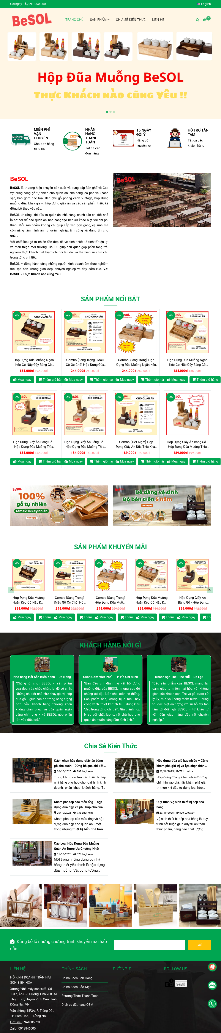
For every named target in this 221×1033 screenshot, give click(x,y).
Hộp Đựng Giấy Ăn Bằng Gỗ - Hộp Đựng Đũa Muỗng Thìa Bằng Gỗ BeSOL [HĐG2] (84, 444)
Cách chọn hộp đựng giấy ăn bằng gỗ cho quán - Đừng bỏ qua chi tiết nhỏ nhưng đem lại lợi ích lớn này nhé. (78, 763)
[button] (205, 4)
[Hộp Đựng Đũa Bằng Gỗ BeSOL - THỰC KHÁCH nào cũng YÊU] (207, 20)
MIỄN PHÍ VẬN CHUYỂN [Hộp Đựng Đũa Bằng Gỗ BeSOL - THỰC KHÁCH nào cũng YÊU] (42, 133)
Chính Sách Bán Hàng (77, 978)
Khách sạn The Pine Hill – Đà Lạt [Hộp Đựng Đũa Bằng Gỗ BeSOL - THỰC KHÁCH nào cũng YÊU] (179, 677)
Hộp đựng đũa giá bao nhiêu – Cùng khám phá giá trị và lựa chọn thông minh (182, 763)
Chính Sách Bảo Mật (76, 987)
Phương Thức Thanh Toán (80, 996)
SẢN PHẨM (99, 20)
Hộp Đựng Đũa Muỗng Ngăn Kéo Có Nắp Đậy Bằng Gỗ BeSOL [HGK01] (34, 362)
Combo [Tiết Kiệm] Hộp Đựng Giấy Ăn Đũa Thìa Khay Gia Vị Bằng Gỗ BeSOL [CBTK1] (136, 444)
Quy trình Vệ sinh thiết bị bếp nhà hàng (180, 804)
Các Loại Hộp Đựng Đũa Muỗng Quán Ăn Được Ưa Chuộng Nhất (76, 846)
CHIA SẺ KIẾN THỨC (131, 20)
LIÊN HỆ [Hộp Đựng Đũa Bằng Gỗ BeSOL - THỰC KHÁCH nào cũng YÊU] (17, 968)
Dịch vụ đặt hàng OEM (77, 1005)
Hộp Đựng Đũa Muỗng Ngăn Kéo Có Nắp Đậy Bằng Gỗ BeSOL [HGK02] (187, 362)
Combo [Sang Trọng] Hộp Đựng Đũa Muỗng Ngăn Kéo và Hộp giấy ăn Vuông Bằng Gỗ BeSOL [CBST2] (136, 362)
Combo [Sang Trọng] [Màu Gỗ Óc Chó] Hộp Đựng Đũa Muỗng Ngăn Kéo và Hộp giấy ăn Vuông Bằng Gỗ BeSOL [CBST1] (85, 362)
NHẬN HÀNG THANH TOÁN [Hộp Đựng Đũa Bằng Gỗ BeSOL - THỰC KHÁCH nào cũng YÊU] (91, 135)
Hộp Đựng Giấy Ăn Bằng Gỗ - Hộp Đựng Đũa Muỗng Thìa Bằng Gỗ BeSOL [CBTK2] (187, 444)
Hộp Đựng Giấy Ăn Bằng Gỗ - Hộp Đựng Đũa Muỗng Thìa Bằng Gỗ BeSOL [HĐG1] (33, 444)
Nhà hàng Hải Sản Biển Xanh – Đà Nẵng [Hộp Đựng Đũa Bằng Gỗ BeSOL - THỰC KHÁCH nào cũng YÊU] (42, 677)
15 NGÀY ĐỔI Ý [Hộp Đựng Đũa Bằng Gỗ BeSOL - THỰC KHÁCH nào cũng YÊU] (143, 132)
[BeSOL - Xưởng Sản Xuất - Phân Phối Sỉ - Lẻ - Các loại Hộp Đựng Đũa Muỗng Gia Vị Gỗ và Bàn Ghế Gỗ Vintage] (32, 19)
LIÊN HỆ (158, 20)
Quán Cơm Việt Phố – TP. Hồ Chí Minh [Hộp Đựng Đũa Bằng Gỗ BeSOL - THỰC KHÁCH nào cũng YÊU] (110, 677)
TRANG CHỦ (74, 20)
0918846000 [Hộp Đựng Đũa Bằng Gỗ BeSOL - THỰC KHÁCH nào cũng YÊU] (35, 4)
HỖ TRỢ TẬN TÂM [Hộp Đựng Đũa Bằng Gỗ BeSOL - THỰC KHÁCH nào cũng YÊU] (198, 132)
